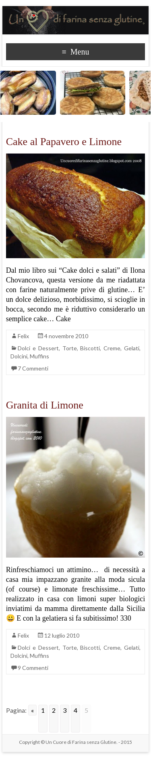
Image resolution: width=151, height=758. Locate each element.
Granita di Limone (44, 405)
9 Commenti (33, 667)
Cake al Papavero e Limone (64, 141)
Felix (23, 336)
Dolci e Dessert (38, 348)
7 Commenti (33, 368)
